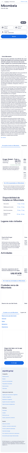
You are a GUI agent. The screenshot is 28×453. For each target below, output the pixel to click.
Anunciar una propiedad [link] (7, 381)
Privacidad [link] (4, 410)
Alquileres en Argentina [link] (7, 399)
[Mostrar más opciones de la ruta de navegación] (2, 1)
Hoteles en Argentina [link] (6, 397)
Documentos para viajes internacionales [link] (10, 435)
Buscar (14, 36)
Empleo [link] (4, 378)
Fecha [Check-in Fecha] (5, 28)
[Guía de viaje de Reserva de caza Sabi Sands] (11, 297)
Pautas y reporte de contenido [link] (8, 417)
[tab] (10, 145)
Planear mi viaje (24, 1)
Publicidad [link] (4, 388)
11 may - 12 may (20, 203)
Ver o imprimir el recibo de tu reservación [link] (10, 433)
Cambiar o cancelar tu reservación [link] (9, 426)
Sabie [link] (3, 321)
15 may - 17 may (20, 210)
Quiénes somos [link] (5, 376)
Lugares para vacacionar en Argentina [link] (9, 394)
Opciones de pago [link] (6, 431)
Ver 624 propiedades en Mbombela (14, 183)
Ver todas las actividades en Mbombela (14, 281)
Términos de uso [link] (5, 415)
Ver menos (3, 137)
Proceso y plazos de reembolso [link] (8, 428)
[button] (14, 56)
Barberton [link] (4, 324)
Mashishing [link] (5, 327)
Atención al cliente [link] (6, 423)
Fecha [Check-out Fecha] (19, 28)
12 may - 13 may (20, 207)
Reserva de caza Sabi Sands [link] (9, 316)
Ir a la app (14, 363)
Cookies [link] (4, 412)
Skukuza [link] (4, 318)
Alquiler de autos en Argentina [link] (8, 401)
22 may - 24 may (20, 214)
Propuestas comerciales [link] (7, 383)
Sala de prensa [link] (5, 386)
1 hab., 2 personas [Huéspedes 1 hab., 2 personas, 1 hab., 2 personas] (9, 32)
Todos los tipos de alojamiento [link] (8, 404)
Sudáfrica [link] (7, 1)
